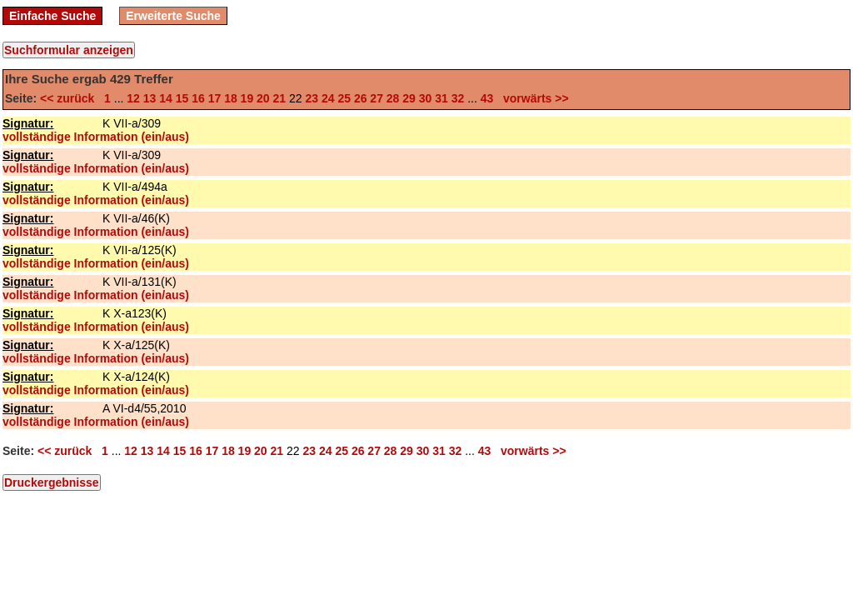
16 (198, 98)
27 (376, 98)
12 (133, 98)
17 (215, 98)
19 (247, 98)
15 (182, 98)
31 (441, 98)
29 (409, 98)
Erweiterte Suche (173, 15)
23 (311, 98)
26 (360, 98)
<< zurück (70, 98)
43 (487, 98)
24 (328, 98)
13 (150, 98)
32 (458, 98)
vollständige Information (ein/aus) (95, 136)
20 (263, 98)
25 (344, 98)
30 (425, 98)
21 (280, 98)
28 (393, 98)
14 (165, 98)
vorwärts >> (532, 98)
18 (230, 98)
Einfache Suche (52, 15)
